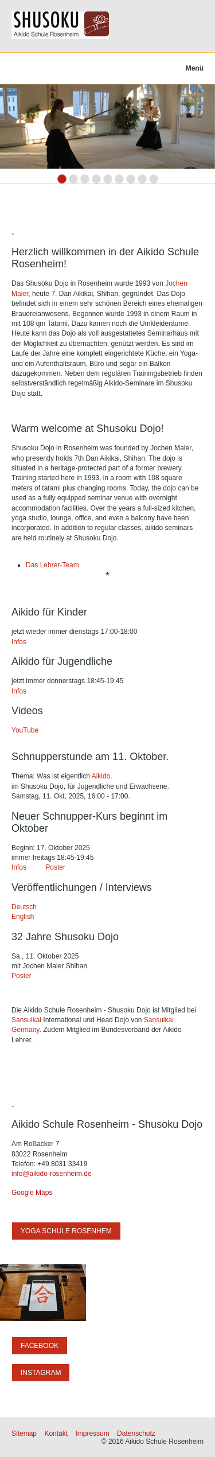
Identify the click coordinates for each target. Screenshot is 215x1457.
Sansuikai (26, 1020)
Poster (56, 867)
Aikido (100, 776)
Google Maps (31, 1193)
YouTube (24, 730)
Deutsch (24, 907)
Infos (18, 642)
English (23, 917)
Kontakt (56, 1433)
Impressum (92, 1433)
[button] (66, 1231)
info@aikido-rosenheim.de (51, 1174)
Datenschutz (136, 1433)
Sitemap (24, 1433)
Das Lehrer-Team (52, 565)
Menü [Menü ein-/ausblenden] (195, 68)
